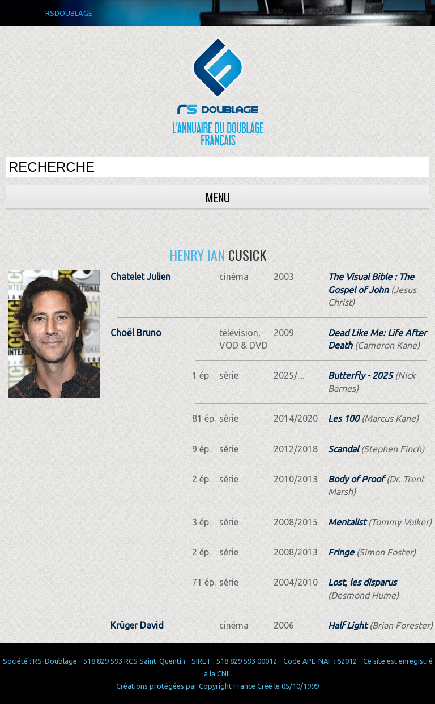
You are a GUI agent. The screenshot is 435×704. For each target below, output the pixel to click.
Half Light (347, 625)
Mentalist (347, 522)
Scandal (343, 449)
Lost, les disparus (362, 582)
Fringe (341, 552)
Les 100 (343, 418)
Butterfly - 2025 (360, 375)
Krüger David (137, 625)
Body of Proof (356, 479)
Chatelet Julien (140, 277)
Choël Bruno (135, 333)
